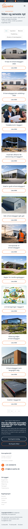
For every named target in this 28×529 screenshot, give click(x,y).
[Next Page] (15, 411)
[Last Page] (19, 411)
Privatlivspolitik (12, 524)
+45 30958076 (10, 1)
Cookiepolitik (4, 524)
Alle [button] (6, 30)
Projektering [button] (14, 34)
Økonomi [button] (20, 30)
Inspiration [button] (13, 30)
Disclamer (20, 524)
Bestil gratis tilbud (14, 444)
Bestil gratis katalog (14, 439)
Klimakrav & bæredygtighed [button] (14, 37)
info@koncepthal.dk (12, 469)
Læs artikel (14, 68)
